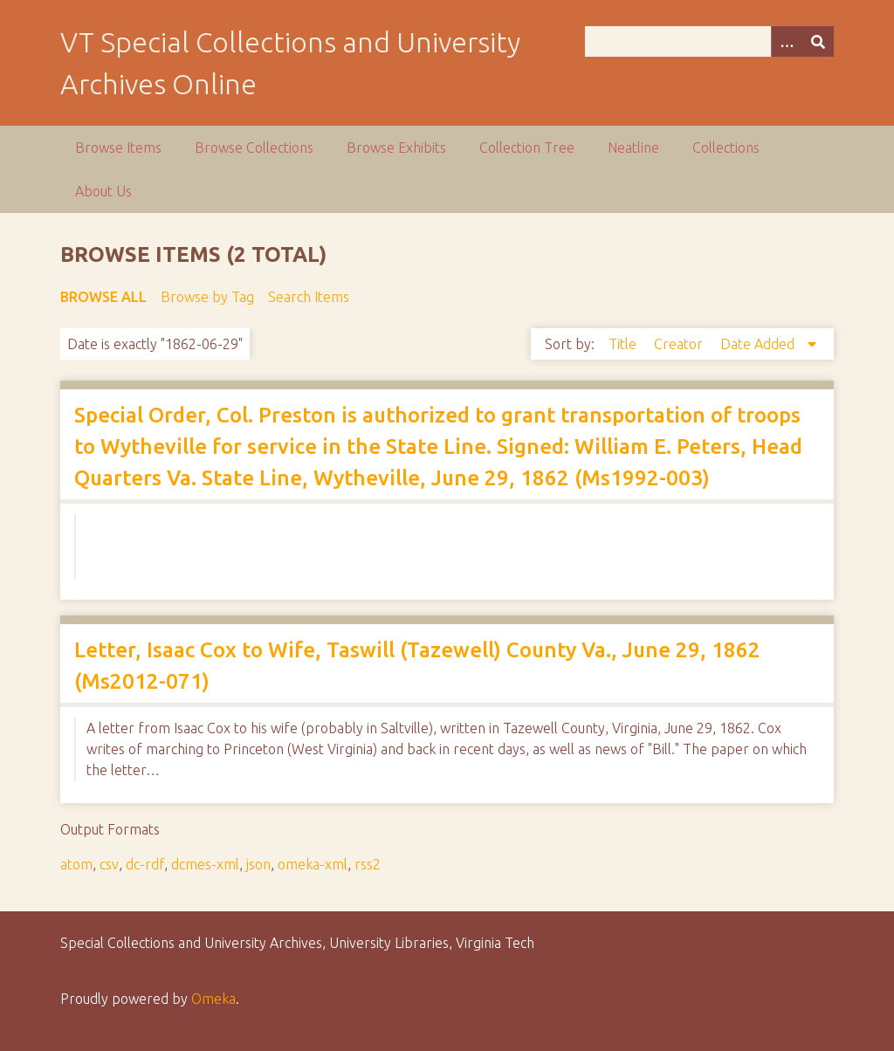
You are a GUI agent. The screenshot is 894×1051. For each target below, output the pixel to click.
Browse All (103, 297)
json (258, 864)
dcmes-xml (205, 864)
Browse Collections (254, 147)
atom (76, 864)
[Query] (709, 41)
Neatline (633, 147)
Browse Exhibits (396, 147)
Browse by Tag (207, 297)
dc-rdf (145, 864)
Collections (726, 147)
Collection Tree (526, 147)
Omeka (213, 998)
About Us (103, 191)
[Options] (786, 41)
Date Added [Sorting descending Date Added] (759, 344)
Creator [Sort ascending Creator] (680, 344)
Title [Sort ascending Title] (624, 344)
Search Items (308, 297)
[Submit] (818, 41)
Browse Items (118, 147)
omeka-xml (312, 864)
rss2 (367, 864)
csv (109, 864)
